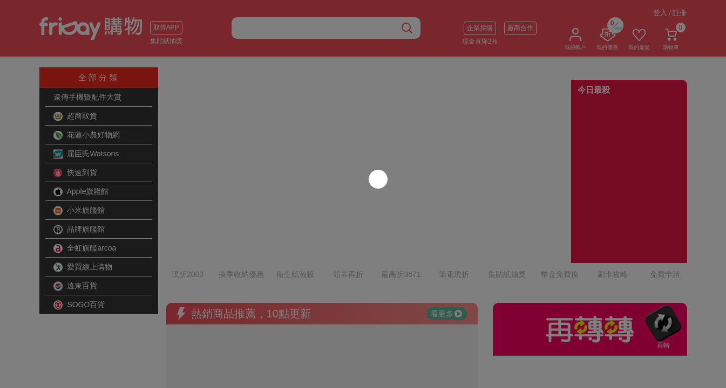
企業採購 (480, 28)
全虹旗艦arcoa (85, 248)
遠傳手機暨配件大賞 (87, 97)
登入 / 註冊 (670, 13)
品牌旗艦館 (79, 229)
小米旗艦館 (79, 211)
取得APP (166, 27)
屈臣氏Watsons (86, 154)
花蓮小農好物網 (86, 135)
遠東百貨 (75, 286)
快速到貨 (75, 173)
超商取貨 (75, 116)
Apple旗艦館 (81, 192)
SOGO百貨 (79, 305)
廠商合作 (520, 28)
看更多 (446, 266)
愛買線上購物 (83, 267)
